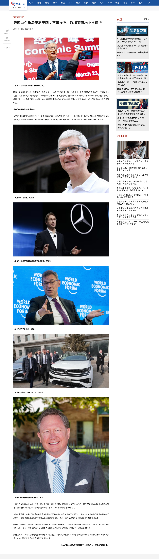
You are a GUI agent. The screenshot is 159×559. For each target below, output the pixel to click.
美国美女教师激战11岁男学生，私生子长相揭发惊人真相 (133, 162)
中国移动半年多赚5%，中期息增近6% (132, 53)
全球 (55, 3)
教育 (125, 3)
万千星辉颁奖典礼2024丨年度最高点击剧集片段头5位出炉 (133, 223)
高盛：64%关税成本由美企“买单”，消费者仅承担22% (130, 119)
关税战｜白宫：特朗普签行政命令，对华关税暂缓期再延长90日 (131, 112)
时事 (31, 3)
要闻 (22, 17)
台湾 (47, 3)
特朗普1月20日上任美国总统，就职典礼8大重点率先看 (132, 196)
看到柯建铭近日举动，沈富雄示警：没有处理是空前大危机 (132, 216)
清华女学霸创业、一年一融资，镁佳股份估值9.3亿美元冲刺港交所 (132, 76)
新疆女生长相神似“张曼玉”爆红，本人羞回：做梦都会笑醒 (132, 182)
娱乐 (133, 3)
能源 (94, 3)
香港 (39, 3)
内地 (18, 17)
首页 (14, 17)
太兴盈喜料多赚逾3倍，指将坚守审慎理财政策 (132, 47)
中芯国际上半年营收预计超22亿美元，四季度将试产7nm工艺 (132, 40)
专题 (117, 3)
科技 (86, 3)
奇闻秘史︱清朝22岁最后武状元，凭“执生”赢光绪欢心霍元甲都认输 (133, 189)
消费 (70, 3)
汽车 (102, 3)
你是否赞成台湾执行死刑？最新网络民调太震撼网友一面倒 (132, 209)
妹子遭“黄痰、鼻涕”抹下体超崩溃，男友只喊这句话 (132, 169)
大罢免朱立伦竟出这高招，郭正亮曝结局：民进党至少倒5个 (132, 176)
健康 (78, 3)
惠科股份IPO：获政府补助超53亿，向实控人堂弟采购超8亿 (131, 90)
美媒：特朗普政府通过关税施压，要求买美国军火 (132, 126)
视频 (141, 3)
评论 (110, 3)
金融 (63, 3)
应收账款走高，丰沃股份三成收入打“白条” (132, 83)
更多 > (146, 19)
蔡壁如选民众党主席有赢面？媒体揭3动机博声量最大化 (132, 202)
